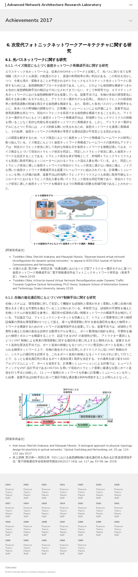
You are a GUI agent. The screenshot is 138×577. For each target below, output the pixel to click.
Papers (8, 495)
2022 (44, 484)
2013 (80, 503)
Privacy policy (10, 567)
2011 (116, 503)
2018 (116, 484)
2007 (62, 521)
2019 (98, 484)
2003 (7, 540)
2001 (44, 540)
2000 (62, 540)
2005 (98, 521)
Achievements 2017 (28, 20)
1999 (80, 540)
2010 (7, 521)
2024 (7, 484)
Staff (7, 497)
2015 (44, 503)
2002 (26, 540)
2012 (98, 503)
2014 (62, 503)
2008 (44, 521)
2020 (80, 484)
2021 (62, 484)
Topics (8, 492)
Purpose (9, 489)
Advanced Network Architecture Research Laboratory (54, 5)
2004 (116, 521)
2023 (26, 484)
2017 (7, 503)
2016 (26, 503)
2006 (80, 521)
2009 (26, 521)
